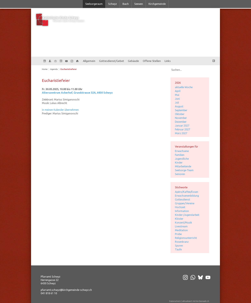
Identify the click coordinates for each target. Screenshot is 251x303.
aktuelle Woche (184, 87)
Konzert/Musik (183, 222)
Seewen (138, 3)
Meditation (181, 230)
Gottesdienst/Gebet (111, 60)
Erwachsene (182, 151)
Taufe (178, 249)
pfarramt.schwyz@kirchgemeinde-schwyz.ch (66, 289)
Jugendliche (182, 158)
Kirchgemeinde (157, 3)
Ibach (125, 3)
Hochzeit (180, 207)
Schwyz (112, 3)
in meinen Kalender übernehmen (60, 109)
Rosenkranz (182, 241)
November (181, 117)
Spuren (179, 245)
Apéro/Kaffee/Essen (186, 191)
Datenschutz (175, 301)
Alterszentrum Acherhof (77, 92)
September (181, 110)
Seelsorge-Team (184, 170)
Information (182, 211)
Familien (179, 154)
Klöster (179, 218)
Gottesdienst (182, 199)
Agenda (54, 69)
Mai (177, 94)
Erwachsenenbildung (187, 195)
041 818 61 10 (49, 293)
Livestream (181, 226)
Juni (177, 98)
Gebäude (133, 60)
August (179, 106)
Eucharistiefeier (69, 69)
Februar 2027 (182, 129)
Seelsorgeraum (94, 3)
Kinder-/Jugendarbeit (187, 214)
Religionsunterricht (186, 237)
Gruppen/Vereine (184, 203)
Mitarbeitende (183, 166)
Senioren (180, 174)
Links (168, 60)
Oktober (179, 114)
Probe (178, 234)
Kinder (178, 162)
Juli (177, 102)
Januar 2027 (182, 125)
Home (45, 69)
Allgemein (89, 60)
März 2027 (181, 133)
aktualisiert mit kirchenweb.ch (195, 301)
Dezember (180, 121)
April (177, 91)
